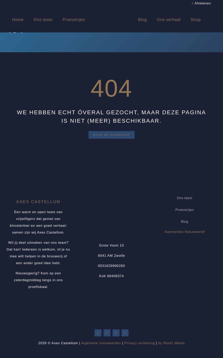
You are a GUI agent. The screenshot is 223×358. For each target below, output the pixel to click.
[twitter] (97, 332)
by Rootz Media (171, 343)
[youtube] (106, 332)
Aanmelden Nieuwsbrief (185, 232)
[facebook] (116, 332)
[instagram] (125, 332)
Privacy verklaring (140, 343)
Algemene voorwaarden (101, 343)
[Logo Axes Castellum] (111, 10)
